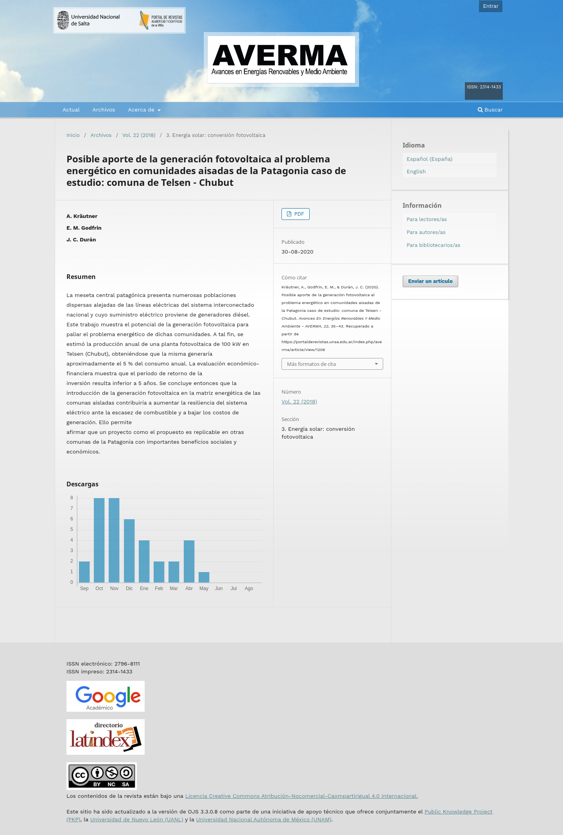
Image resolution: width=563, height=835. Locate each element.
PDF (298, 214)
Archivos (103, 109)
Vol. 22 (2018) (138, 135)
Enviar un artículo (430, 281)
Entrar (490, 6)
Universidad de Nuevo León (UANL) (136, 819)
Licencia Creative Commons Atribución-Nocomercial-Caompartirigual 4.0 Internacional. (301, 796)
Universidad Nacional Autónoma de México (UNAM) (263, 819)
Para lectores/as (427, 219)
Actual (71, 109)
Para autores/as (426, 232)
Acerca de (142, 109)
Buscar (490, 109)
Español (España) (429, 159)
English (416, 171)
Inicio (73, 135)
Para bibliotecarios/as (433, 245)
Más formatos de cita (311, 363)
